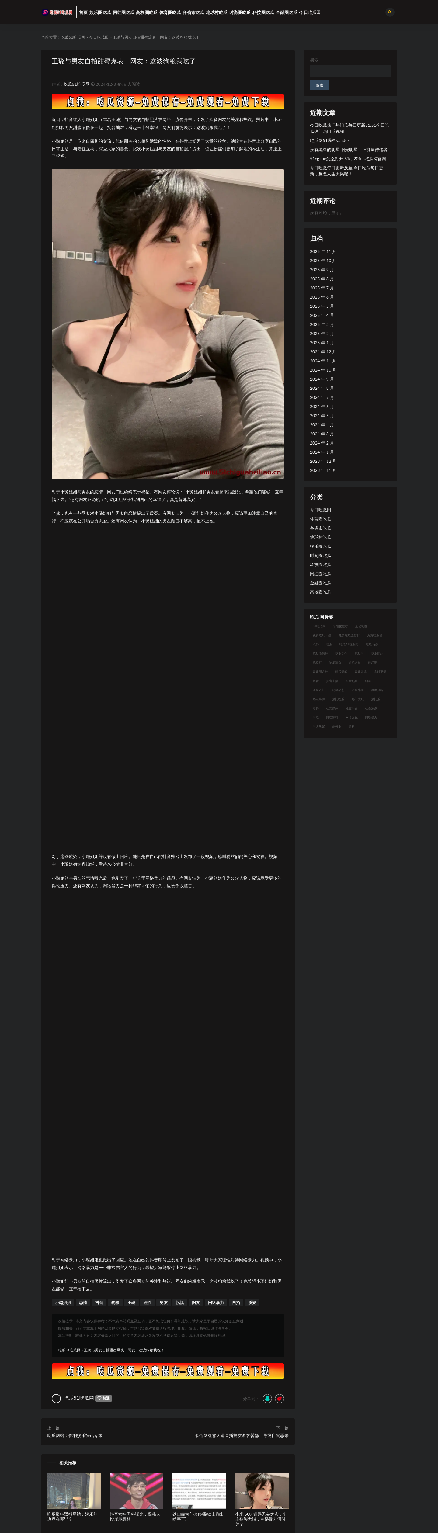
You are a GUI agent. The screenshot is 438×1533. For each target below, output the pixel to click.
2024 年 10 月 (323, 369)
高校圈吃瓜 (320, 591)
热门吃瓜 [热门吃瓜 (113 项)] (338, 699)
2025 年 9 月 (322, 269)
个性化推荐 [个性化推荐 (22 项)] (340, 626)
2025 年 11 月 (323, 251)
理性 (147, 1302)
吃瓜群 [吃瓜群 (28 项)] (317, 662)
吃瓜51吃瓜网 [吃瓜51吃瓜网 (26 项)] (348, 644)
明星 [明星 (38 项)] (368, 681)
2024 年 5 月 (322, 415)
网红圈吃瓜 (320, 573)
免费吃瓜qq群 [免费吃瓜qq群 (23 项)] (322, 635)
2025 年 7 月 (322, 287)
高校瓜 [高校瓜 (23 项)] (336, 726)
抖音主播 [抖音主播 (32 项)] (332, 681)
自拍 (236, 1302)
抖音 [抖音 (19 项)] (316, 681)
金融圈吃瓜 (320, 582)
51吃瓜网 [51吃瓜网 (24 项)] (319, 626)
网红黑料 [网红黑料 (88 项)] (332, 717)
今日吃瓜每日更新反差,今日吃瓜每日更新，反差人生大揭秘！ (346, 170)
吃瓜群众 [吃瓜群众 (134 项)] (335, 662)
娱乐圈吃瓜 (320, 546)
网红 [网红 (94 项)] (316, 717)
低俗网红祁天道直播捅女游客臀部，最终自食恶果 (242, 1435)
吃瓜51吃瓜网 (73, 37)
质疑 (252, 1302)
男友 (164, 1302)
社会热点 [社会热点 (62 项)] (371, 708)
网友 (196, 1302)
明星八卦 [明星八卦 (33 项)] (319, 690)
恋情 (83, 1302)
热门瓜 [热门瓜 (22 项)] (375, 699)
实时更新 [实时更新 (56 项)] (380, 671)
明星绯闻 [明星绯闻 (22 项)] (358, 690)
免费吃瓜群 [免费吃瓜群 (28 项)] (374, 635)
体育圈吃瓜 (320, 518)
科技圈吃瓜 (320, 564)
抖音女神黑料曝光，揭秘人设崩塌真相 (135, 1516)
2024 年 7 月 (322, 397)
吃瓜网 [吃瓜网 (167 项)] (359, 653)
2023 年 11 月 (323, 470)
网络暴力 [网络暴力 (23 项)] (371, 717)
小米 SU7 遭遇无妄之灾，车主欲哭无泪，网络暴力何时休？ (261, 1519)
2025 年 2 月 (322, 333)
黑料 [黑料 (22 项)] (352, 726)
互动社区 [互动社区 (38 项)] (361, 626)
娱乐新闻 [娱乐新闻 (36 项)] (341, 671)
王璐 (131, 1302)
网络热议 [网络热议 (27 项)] (319, 726)
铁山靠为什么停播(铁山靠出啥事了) (198, 1516)
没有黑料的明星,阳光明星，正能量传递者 (349, 149)
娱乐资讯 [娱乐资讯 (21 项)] (361, 671)
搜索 (314, 59)
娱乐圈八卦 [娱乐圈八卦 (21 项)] (320, 671)
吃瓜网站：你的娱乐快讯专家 (75, 1435)
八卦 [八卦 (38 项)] (316, 644)
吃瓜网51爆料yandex (329, 140)
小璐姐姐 (63, 1302)
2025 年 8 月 (322, 278)
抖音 (99, 1302)
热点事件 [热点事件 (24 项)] (319, 699)
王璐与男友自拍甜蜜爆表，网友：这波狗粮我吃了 (124, 60)
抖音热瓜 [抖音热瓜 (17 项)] (352, 681)
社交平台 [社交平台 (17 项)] (352, 708)
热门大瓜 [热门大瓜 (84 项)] (358, 699)
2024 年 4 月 (322, 424)
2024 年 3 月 (322, 433)
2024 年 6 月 (322, 406)
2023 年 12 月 (323, 461)
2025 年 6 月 (322, 296)
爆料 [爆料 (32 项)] (316, 708)
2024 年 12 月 (323, 351)
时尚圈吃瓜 (320, 555)
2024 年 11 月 (323, 360)
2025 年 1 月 (322, 342)
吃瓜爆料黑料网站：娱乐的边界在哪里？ (72, 1516)
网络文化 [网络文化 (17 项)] (352, 717)
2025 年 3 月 (322, 324)
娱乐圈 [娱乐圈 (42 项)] (372, 662)
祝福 (180, 1302)
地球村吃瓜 (320, 537)
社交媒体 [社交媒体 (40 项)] (332, 708)
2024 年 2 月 (322, 442)
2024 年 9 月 (322, 379)
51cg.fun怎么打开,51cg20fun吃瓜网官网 (348, 158)
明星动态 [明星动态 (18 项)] (338, 690)
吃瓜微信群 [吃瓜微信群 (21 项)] (320, 653)
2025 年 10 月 (323, 260)
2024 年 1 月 (322, 452)
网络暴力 (216, 1302)
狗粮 (115, 1302)
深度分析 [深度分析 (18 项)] (377, 690)
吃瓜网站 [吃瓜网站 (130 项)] (377, 653)
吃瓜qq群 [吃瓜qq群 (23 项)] (372, 644)
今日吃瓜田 (99, 37)
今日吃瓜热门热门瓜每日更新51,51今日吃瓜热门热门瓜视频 (349, 128)
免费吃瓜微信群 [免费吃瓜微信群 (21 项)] (349, 635)
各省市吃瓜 (320, 528)
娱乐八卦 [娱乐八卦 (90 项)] (355, 662)
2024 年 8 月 (322, 388)
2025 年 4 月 (322, 315)
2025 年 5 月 (322, 306)
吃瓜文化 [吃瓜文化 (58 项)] (341, 653)
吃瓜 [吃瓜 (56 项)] (329, 644)
